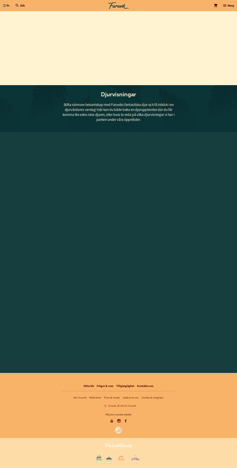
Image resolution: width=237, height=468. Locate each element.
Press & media (112, 397)
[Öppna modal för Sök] (20, 5)
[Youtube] (111, 421)
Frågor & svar (105, 386)
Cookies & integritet (152, 397)
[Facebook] (126, 421)
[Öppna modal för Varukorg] (216, 5)
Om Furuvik (80, 397)
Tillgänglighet (125, 386)
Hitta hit (89, 386)
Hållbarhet (95, 397)
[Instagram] (119, 421)
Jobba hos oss (131, 397)
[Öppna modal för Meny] (228, 5)
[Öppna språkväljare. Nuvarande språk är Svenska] (6, 5)
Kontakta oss (145, 386)
